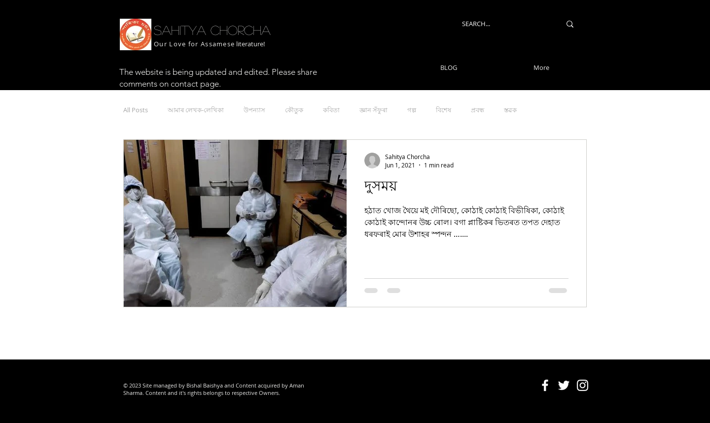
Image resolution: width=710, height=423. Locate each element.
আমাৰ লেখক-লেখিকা (196, 109)
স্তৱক (510, 109)
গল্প (411, 109)
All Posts (135, 109)
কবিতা (331, 109)
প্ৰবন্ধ (477, 109)
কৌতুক (294, 109)
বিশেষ (443, 109)
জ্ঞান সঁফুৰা (373, 109)
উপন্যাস (254, 109)
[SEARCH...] (504, 24)
